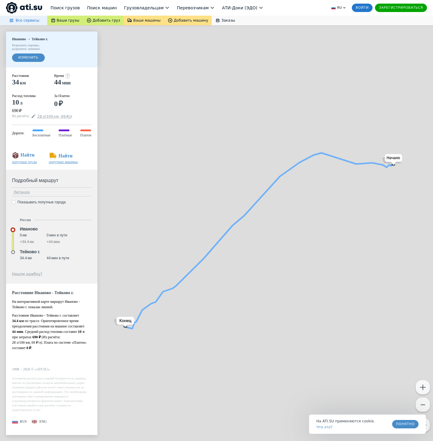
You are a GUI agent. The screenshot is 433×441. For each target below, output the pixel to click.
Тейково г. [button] (30, 252)
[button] (392, 160)
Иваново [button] (29, 229)
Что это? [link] (324, 427)
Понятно (405, 424)
